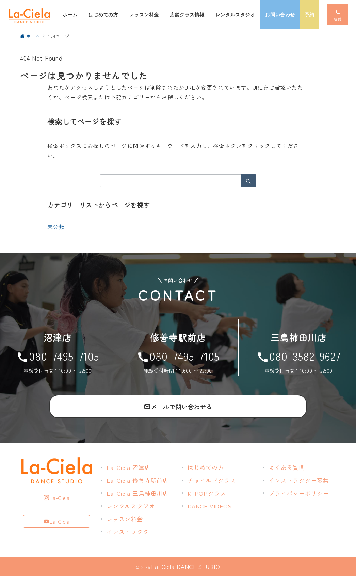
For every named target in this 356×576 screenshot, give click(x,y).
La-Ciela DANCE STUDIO (185, 566)
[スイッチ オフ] (337, 14)
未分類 (55, 227)
